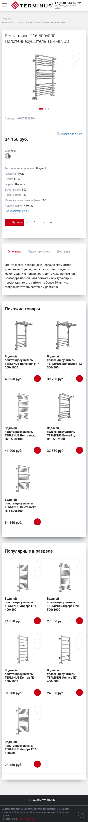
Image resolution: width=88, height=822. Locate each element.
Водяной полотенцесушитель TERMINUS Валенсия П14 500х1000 (22, 362)
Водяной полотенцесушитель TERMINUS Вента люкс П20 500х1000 (20, 433)
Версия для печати (71, 133)
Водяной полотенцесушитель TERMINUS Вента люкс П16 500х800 (20, 505)
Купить (14, 222)
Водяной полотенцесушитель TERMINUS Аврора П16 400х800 (21, 604)
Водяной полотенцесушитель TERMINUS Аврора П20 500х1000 (63, 604)
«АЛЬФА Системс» (27, 819)
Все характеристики (17, 210)
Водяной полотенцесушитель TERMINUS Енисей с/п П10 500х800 (62, 433)
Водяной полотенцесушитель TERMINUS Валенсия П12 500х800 (64, 362)
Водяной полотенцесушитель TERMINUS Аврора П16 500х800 (21, 747)
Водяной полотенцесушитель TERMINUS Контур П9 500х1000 (20, 676)
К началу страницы (44, 800)
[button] (68, 3)
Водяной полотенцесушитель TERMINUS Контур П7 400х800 (62, 676)
